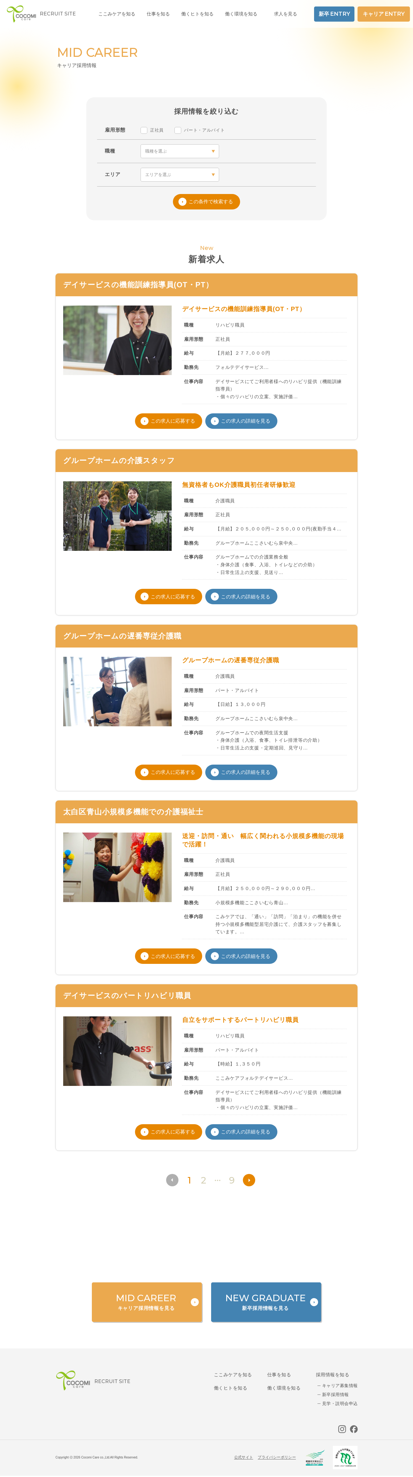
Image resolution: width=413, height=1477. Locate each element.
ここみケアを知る (233, 1374)
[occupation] (180, 151)
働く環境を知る (241, 13)
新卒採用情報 (335, 1394)
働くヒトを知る (230, 1387)
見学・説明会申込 (340, 1403)
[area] (180, 175)
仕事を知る (279, 1374)
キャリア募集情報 (340, 1385)
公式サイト (243, 1457)
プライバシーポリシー (277, 1457)
